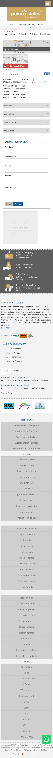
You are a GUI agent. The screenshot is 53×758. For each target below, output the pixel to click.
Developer (9, 130)
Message (8, 175)
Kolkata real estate (26, 563)
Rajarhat (26, 644)
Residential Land (27, 678)
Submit (18, 204)
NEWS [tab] (6, 370)
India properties (26, 557)
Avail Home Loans (14, 357)
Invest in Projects (13, 353)
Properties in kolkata (27, 517)
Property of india (26, 575)
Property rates (26, 500)
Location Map (10, 49)
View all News (7, 393)
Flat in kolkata (26, 488)
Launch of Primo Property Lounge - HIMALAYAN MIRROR (26, 379)
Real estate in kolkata (26, 655)
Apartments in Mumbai (26, 442)
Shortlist (34, 34)
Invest (26, 701)
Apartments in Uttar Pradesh (26, 448)
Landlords (26, 719)
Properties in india (26, 603)
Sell (26, 713)
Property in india (26, 580)
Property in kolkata (26, 470)
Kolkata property (26, 620)
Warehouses (26, 690)
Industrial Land (26, 695)
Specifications (10, 122)
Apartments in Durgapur (26, 431)
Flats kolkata (26, 551)
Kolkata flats (27, 540)
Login (20, 24)
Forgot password (38, 24)
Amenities (9, 114)
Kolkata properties (26, 459)
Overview (8, 105)
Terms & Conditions (33, 747)
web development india (30, 754)
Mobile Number (11, 156)
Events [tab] (16, 370)
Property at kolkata (26, 528)
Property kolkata (27, 615)
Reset (8, 204)
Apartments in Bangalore (26, 425)
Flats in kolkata (26, 632)
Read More (6, 328)
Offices (26, 684)
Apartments (26, 666)
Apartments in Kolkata (26, 436)
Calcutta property (26, 465)
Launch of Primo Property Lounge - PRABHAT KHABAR (26, 386)
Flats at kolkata (26, 626)
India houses (26, 482)
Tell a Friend (34, 34)
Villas (26, 672)
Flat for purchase (26, 534)
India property (26, 569)
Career (26, 725)
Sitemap (26, 730)
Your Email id (9, 166)
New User (26, 24)
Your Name (9, 147)
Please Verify (9, 187)
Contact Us (13, 24)
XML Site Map (26, 736)
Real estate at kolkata (26, 650)
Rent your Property (14, 361)
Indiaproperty (26, 545)
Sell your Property (14, 348)
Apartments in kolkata (26, 494)
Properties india (26, 511)
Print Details (45, 34)
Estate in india (26, 597)
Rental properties (26, 609)
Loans (26, 707)
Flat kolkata (26, 638)
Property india (26, 586)
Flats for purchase (26, 476)
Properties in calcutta (26, 505)
